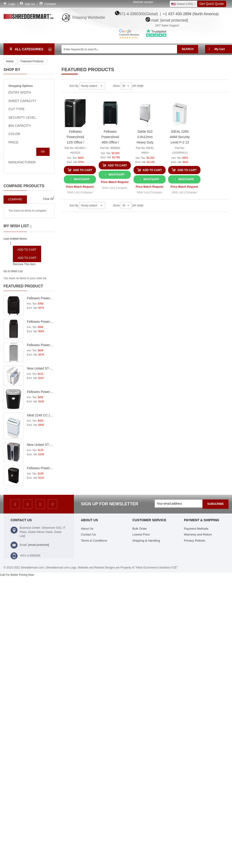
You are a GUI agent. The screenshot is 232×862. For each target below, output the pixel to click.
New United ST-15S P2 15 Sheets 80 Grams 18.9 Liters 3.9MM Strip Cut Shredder (40, 445)
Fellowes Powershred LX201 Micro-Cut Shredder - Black (40, 298)
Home (10, 61)
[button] (73, 192)
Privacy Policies (194, 540)
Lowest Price (141, 534)
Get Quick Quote (211, 4)
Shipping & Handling (146, 540)
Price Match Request (80, 186)
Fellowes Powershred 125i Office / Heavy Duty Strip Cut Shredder (75, 138)
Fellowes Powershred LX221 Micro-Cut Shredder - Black (40, 321)
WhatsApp (82, 179)
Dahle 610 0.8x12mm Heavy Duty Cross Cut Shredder (145, 138)
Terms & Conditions (94, 540)
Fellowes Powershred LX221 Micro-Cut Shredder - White (40, 345)
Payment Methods (196, 528)
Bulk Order (139, 528)
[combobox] (119, 49)
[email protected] (38, 545)
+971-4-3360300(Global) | (138, 14)
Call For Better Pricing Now (17, 574)
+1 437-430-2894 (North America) (190, 14)
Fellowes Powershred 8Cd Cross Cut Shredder (40, 468)
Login (11, 4)
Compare (50, 4)
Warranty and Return (198, 534)
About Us (87, 528)
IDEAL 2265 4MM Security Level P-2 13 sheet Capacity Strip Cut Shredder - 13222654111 (180, 138)
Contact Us (88, 534)
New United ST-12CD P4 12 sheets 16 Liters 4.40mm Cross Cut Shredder (40, 368)
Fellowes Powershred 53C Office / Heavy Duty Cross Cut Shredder (40, 392)
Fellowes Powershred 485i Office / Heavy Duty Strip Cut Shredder (110, 138)
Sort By (73, 86)
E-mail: (166, 19)
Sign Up (30, 4)
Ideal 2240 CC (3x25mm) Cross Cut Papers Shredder (40, 415)
